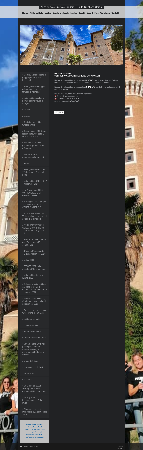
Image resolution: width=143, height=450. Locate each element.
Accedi (120, 446)
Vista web (120, 448)
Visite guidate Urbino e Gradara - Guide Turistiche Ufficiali (71, 7)
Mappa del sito (33, 447)
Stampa (24, 447)
